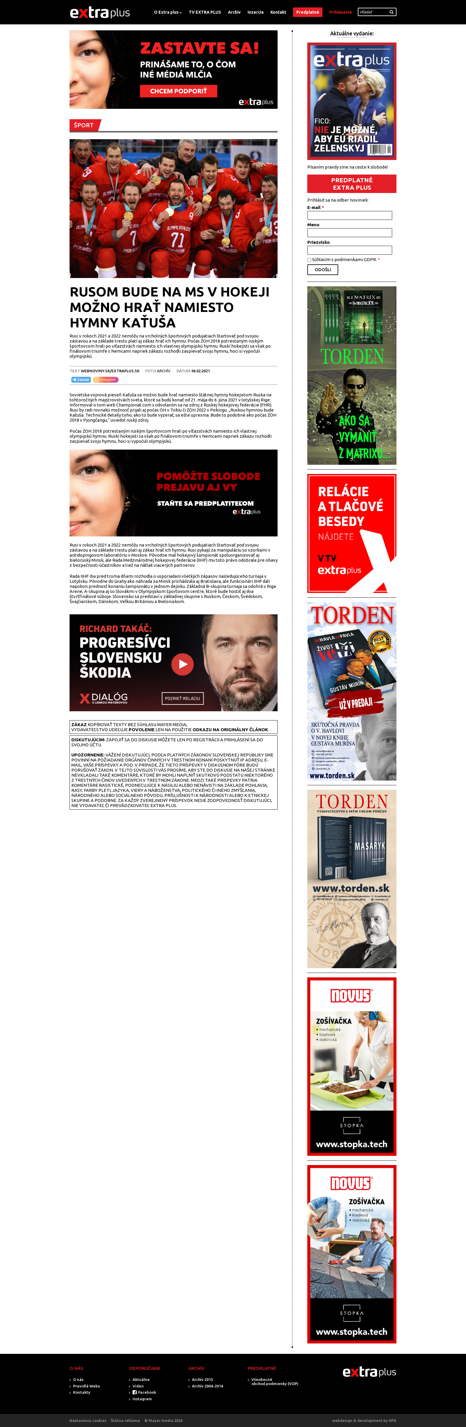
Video (138, 1386)
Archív (234, 12)
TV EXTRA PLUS (205, 12)
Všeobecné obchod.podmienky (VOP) (274, 1381)
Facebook (147, 1392)
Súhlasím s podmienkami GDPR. (346, 259)
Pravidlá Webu (86, 1386)
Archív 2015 (202, 1379)
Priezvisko (318, 242)
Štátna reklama (125, 1420)
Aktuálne (141, 1379)
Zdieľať (80, 380)
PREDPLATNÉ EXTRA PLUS (352, 183)
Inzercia (256, 12)
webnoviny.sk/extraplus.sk (110, 371)
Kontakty (81, 1392)
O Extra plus (166, 12)
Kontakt (278, 12)
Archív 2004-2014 (207, 1386)
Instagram (142, 1399)
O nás (78, 1379)
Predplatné (307, 12)
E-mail (315, 207)
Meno (313, 224)
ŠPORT (84, 125)
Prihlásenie (340, 12)
